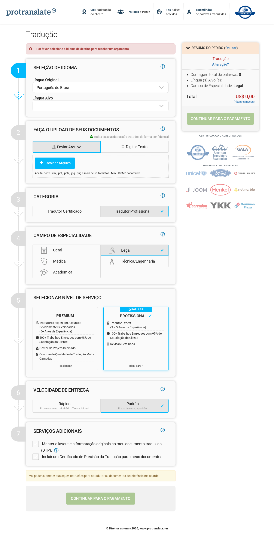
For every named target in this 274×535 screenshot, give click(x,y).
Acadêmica (56, 272)
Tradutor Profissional (132, 211)
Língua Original (46, 80)
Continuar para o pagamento (100, 498)
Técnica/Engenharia (131, 261)
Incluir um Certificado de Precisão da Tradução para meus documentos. (98, 457)
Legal (119, 250)
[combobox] (101, 87)
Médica (53, 261)
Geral (51, 250)
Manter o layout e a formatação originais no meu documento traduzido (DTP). (97, 446)
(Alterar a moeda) (244, 101)
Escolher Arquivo (58, 163)
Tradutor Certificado (65, 211)
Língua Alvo (43, 98)
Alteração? (220, 64)
